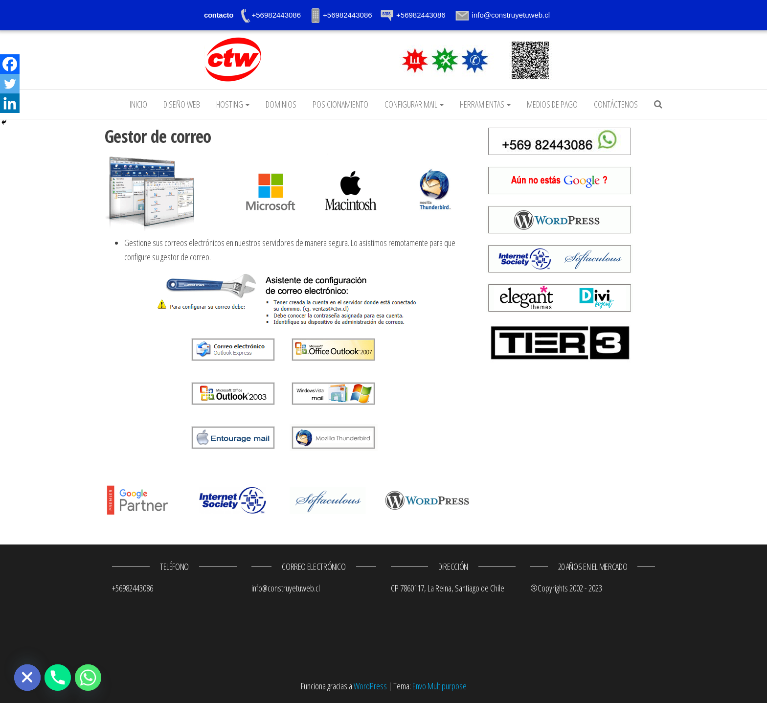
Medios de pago (552, 104)
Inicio (138, 104)
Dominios (281, 104)
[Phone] (58, 677)
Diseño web (181, 104)
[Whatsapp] (88, 677)
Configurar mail (414, 104)
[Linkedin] (10, 103)
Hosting (232, 104)
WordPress (370, 686)
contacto (218, 15)
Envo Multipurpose (439, 686)
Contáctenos (616, 104)
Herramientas (485, 104)
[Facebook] (10, 64)
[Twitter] (10, 83)
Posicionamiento (340, 104)
